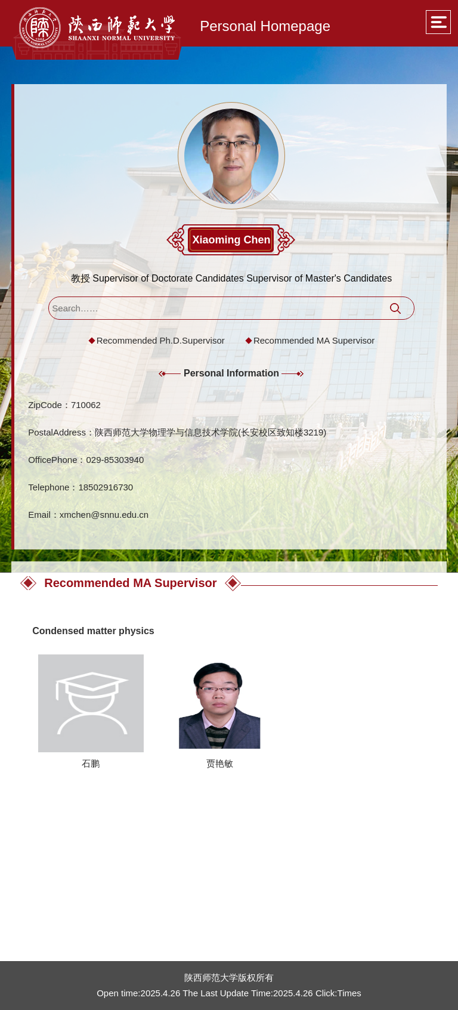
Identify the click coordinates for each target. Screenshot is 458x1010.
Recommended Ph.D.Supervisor (161, 340)
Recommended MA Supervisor (314, 340)
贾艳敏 (219, 763)
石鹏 (91, 763)
